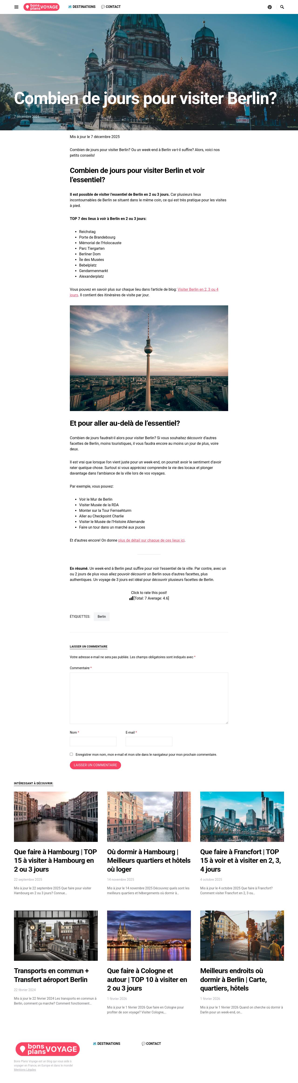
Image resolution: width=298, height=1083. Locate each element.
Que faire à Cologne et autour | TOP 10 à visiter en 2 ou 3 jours (147, 979)
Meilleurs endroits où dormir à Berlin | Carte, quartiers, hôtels (233, 979)
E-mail (131, 732)
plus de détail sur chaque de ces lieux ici (151, 540)
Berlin (102, 616)
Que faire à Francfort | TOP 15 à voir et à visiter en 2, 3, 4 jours (240, 860)
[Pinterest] (270, 7)
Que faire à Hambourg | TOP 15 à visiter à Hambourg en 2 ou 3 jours (55, 860)
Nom (74, 732)
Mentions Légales (25, 1069)
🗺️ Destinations (106, 1044)
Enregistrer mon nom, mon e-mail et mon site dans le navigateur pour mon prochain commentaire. (146, 754)
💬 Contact (151, 1044)
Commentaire (81, 668)
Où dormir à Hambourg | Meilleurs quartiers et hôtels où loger (148, 860)
